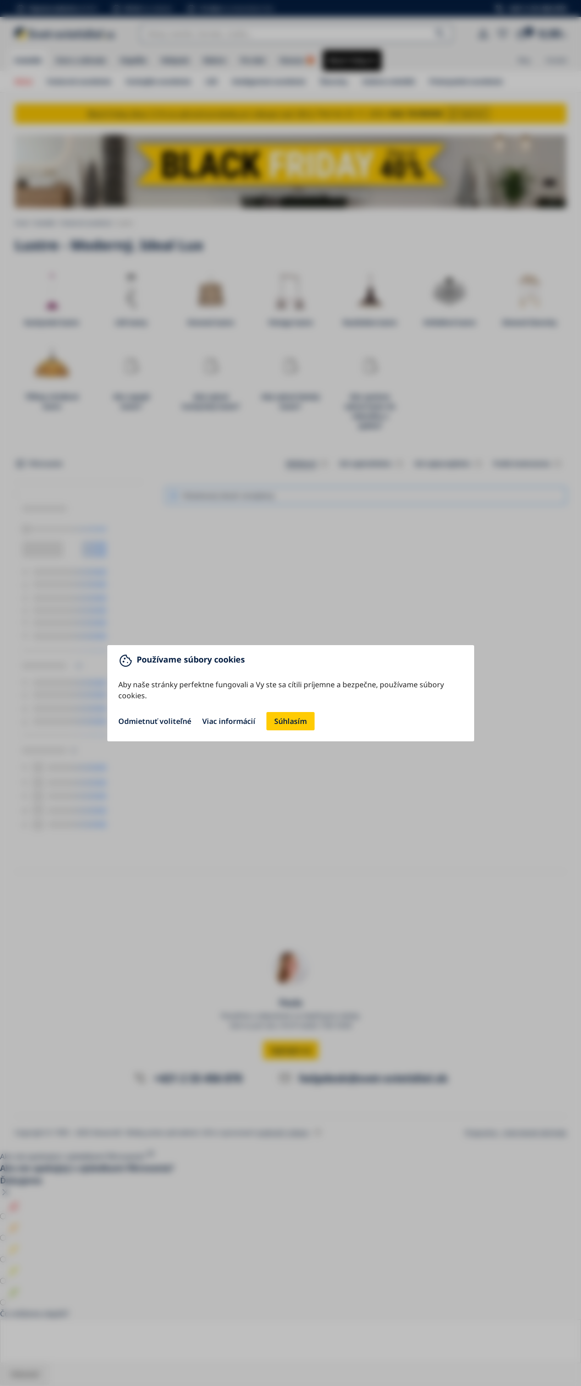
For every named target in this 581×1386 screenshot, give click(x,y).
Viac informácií (228, 721)
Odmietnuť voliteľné (154, 721)
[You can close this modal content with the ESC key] (290, 693)
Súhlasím (290, 721)
